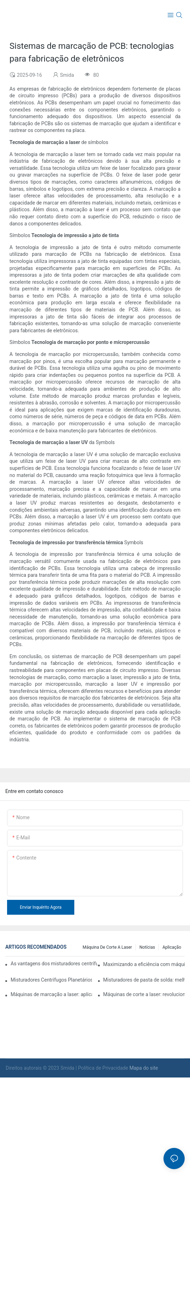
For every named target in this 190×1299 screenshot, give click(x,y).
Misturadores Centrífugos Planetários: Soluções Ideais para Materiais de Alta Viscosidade (51, 980)
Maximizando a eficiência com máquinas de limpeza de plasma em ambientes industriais (144, 964)
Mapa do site (143, 1068)
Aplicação (171, 947)
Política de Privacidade (103, 1068)
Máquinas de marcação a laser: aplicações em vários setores (51, 994)
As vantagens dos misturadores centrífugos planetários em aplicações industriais (54, 963)
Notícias (147, 947)
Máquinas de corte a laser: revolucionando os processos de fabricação (144, 994)
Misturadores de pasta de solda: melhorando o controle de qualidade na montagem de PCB (144, 980)
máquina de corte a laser (107, 947)
